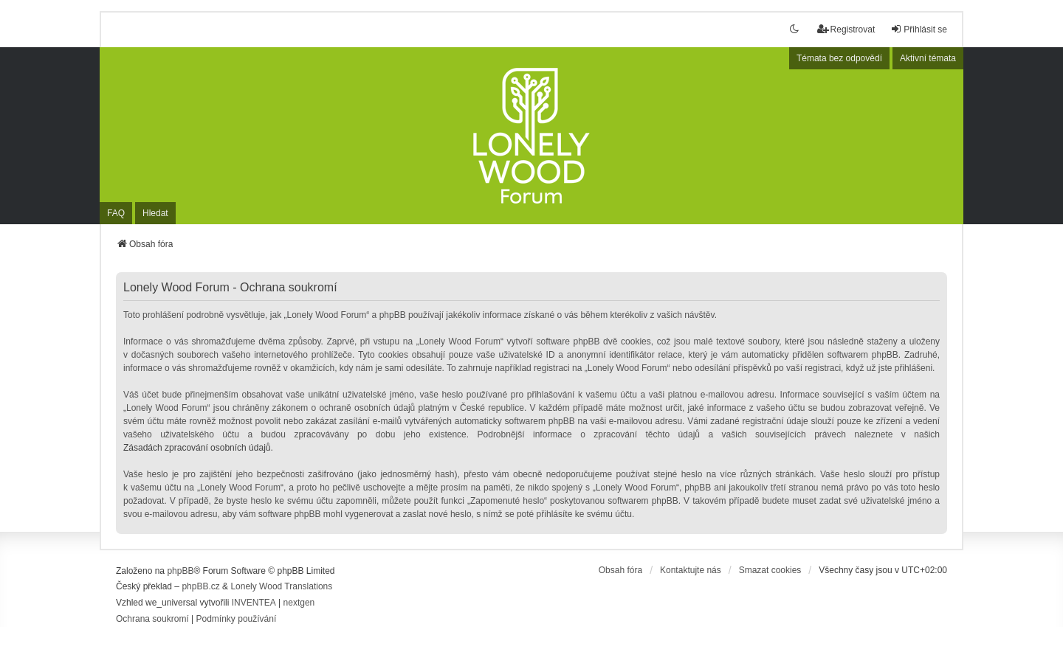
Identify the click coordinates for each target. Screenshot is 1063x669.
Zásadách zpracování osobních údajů (196, 448)
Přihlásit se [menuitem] (918, 29)
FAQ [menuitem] (116, 213)
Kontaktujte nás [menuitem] (690, 570)
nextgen (299, 602)
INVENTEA (254, 602)
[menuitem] (152, 619)
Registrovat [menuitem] (846, 29)
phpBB (180, 571)
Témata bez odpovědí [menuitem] (839, 58)
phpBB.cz (200, 586)
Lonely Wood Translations (281, 586)
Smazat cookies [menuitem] (770, 570)
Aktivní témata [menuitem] (928, 58)
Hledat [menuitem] (155, 213)
